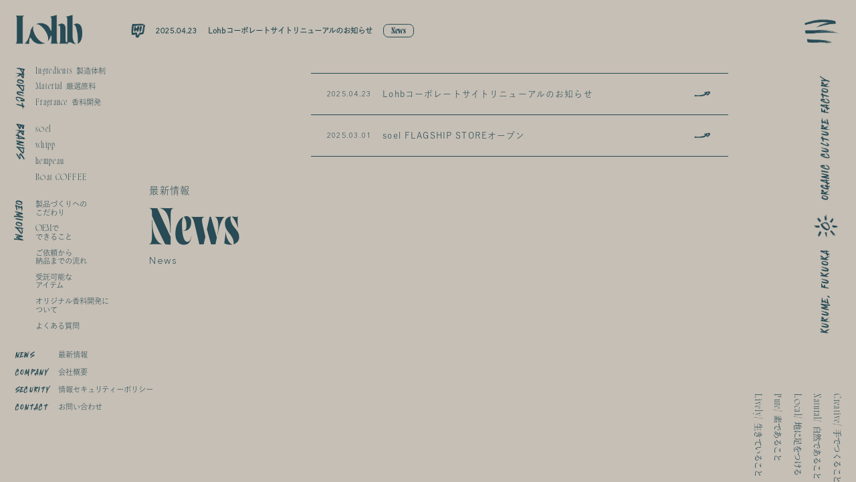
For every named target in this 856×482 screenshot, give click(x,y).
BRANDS (20, 141)
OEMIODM (19, 220)
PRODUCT (20, 88)
